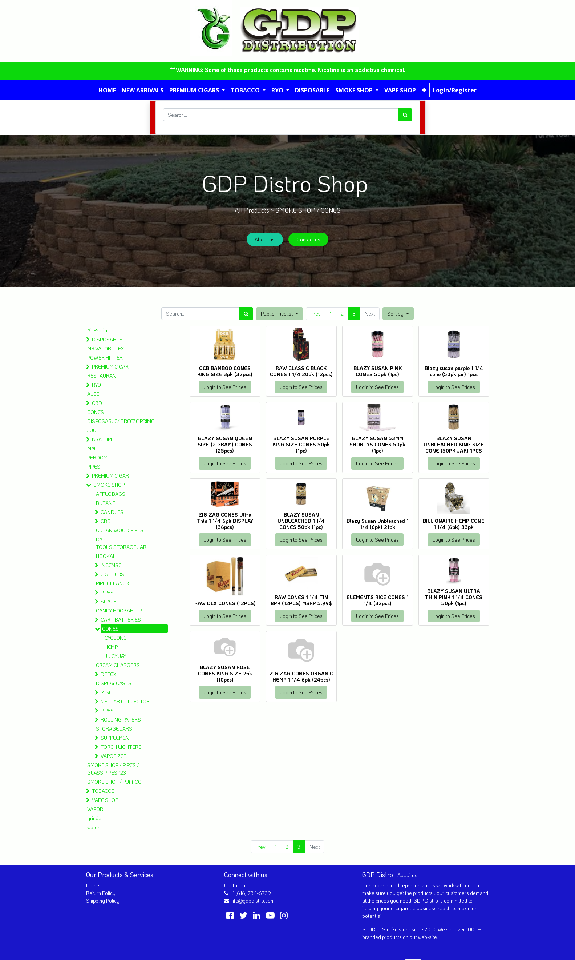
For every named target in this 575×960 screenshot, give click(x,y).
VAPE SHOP (105, 799)
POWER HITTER (105, 357)
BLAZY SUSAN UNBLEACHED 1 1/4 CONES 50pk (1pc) (301, 520)
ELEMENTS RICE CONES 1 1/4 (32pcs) (378, 600)
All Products (100, 330)
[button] (424, 90)
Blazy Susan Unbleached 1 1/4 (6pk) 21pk (378, 523)
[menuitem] (107, 90)
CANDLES (112, 512)
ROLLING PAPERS (121, 719)
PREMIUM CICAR (110, 366)
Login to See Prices (224, 386)
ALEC (93, 393)
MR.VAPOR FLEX (105, 348)
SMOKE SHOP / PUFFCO (114, 781)
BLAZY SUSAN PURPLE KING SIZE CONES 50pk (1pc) (301, 444)
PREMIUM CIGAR (110, 475)
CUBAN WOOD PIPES (119, 530)
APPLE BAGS (110, 493)
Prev (316, 313)
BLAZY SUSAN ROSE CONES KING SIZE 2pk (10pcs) (225, 673)
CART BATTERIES (121, 619)
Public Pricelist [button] (277, 313)
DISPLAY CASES (113, 683)
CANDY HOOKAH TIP (119, 610)
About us (265, 239)
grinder (95, 818)
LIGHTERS (112, 574)
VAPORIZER (114, 755)
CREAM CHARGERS (118, 665)
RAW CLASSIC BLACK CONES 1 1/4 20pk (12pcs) (301, 371)
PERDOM (97, 457)
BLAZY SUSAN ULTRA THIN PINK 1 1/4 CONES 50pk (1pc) (453, 597)
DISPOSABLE (107, 339)
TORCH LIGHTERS (121, 746)
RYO (96, 384)
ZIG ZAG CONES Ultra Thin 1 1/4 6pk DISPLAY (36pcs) (225, 520)
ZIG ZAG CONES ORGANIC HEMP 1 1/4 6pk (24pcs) (301, 676)
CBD (97, 402)
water (93, 827)
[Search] (405, 114)
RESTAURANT (103, 375)
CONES (95, 412)
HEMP (111, 646)
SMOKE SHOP (109, 484)
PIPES (93, 466)
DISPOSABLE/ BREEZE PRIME (120, 421)
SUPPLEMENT (117, 737)
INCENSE (111, 565)
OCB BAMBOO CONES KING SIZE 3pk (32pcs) (224, 371)
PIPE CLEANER (112, 583)
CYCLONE (115, 637)
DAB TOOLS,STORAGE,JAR (121, 543)
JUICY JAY (115, 655)
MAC (92, 448)
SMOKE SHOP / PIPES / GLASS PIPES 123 (113, 769)
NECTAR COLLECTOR (125, 701)
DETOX (108, 674)
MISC (106, 692)
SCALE (108, 601)
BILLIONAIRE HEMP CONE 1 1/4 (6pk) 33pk (454, 523)
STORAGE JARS (114, 728)
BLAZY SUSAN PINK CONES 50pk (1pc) (377, 371)
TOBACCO (103, 790)
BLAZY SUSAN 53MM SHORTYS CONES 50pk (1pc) (377, 444)
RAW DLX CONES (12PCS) (225, 603)
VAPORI (95, 809)
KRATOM (102, 439)
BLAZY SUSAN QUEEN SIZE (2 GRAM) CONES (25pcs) (225, 444)
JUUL (93, 430)
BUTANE (105, 502)
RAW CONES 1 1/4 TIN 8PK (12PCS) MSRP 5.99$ (301, 600)
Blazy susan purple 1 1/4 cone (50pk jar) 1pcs (454, 371)
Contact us (308, 239)
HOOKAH (106, 556)
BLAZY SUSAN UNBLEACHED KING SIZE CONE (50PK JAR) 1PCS (454, 444)
